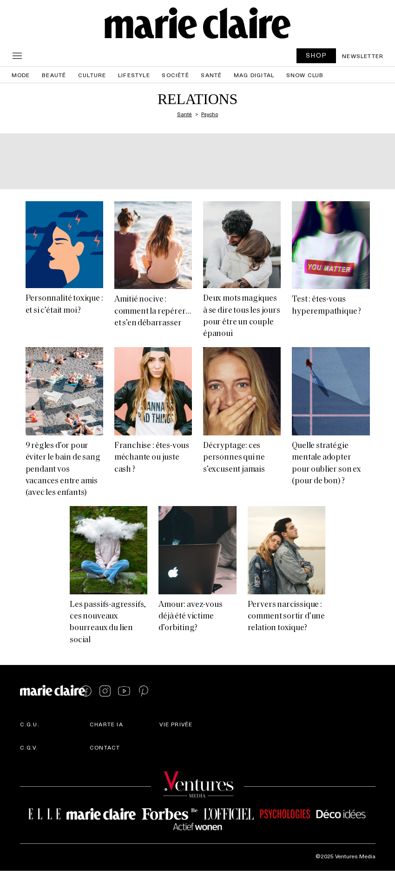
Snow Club (305, 75)
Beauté (54, 75)
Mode (21, 75)
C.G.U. (30, 724)
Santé (211, 75)
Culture (92, 75)
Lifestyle (134, 75)
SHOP (316, 55)
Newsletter (362, 56)
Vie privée (175, 724)
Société (175, 75)
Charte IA (106, 724)
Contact (105, 747)
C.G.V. (29, 747)
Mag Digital (254, 75)
